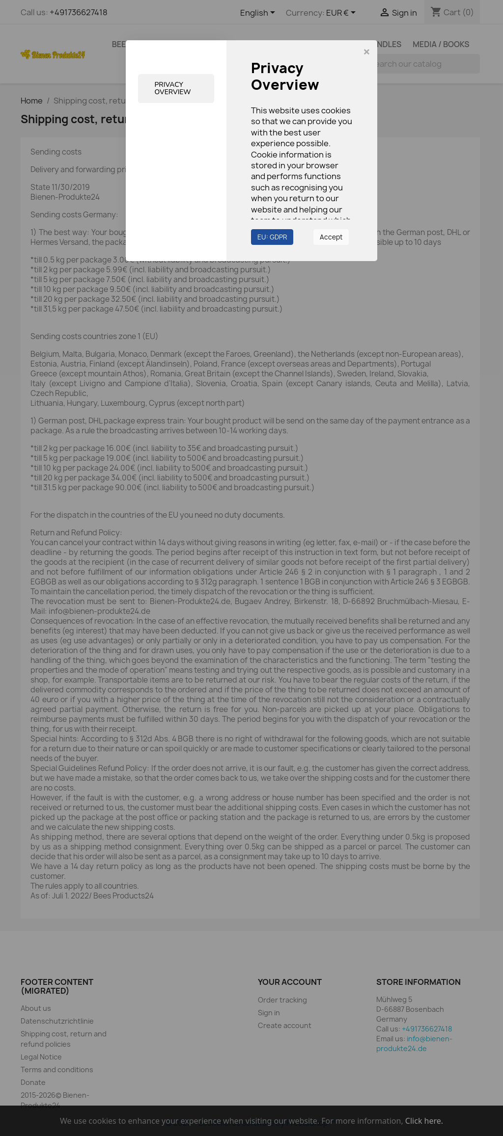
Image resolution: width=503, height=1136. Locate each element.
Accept (331, 237)
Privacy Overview (173, 88)
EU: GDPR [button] (272, 237)
